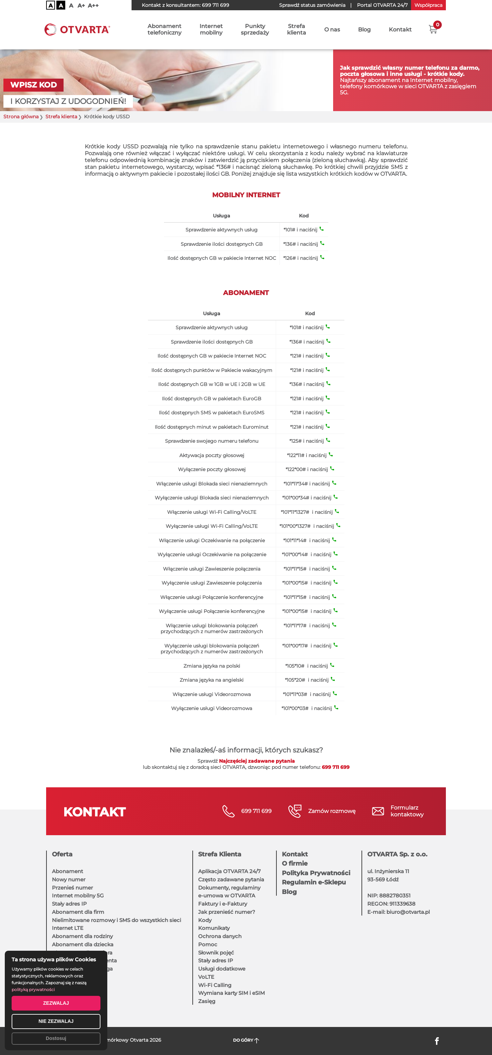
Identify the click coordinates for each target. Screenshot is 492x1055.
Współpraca (428, 5)
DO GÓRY (246, 1040)
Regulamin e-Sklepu (314, 882)
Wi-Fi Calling (214, 985)
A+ (81, 5)
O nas (332, 30)
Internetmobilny (211, 29)
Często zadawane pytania (231, 879)
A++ (93, 5)
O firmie (295, 863)
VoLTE (206, 977)
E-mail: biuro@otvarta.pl (398, 912)
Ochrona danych (220, 936)
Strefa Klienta (219, 854)
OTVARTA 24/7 (382, 5)
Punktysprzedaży (255, 29)
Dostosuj (56, 1038)
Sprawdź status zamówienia (312, 5)
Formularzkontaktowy (407, 811)
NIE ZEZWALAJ (56, 1021)
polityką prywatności (33, 989)
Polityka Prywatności (316, 873)
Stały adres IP (69, 903)
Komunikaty (214, 928)
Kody (204, 920)
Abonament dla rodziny (82, 936)
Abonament (67, 871)
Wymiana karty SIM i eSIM (231, 993)
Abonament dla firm (78, 912)
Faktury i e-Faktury (222, 903)
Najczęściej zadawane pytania (257, 761)
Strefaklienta (296, 29)
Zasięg (206, 1001)
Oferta (62, 854)
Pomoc (207, 944)
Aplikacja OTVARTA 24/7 (229, 871)
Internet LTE (67, 928)
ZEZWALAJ (56, 1003)
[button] (433, 29)
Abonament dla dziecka (82, 944)
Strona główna (21, 117)
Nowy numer (68, 879)
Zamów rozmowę (332, 811)
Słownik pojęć (216, 952)
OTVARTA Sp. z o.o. (397, 854)
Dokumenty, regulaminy (229, 887)
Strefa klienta (61, 117)
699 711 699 (215, 5)
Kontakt (400, 30)
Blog (364, 30)
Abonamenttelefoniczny (164, 29)
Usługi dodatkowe (221, 968)
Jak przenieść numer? (226, 912)
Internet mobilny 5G (78, 895)
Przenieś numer (72, 887)
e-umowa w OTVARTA (226, 895)
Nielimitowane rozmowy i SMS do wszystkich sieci (116, 920)
